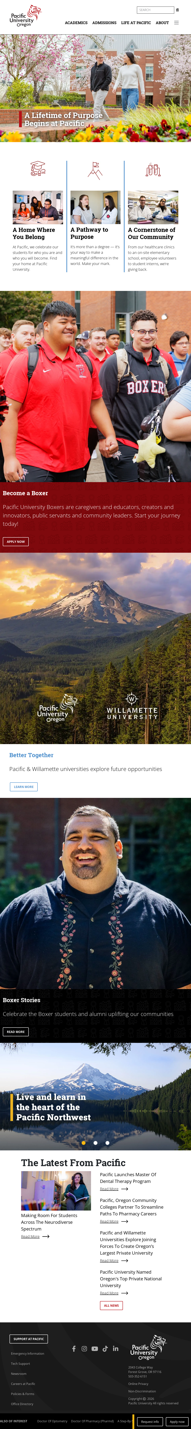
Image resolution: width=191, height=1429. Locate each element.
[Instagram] (85, 1349)
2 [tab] (95, 1143)
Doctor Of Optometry (52, 1421)
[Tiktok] (106, 1349)
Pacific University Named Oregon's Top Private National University (131, 1278)
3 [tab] (107, 1143)
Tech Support (20, 1364)
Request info (150, 1422)
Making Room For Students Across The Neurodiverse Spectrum (49, 1222)
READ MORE (16, 1032)
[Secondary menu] (176, 22)
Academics (76, 22)
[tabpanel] (95, 1096)
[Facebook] (74, 1349)
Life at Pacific (136, 22)
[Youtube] (95, 1349)
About (162, 22)
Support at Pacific (29, 1339)
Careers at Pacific (23, 1384)
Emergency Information (27, 1354)
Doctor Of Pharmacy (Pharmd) (92, 1421)
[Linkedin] (116, 1349)
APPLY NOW (16, 542)
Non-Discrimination (142, 1391)
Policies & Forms (22, 1394)
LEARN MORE (24, 787)
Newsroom (18, 1374)
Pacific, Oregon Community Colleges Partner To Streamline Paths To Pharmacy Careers (131, 1207)
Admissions (104, 22)
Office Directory (22, 1404)
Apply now (177, 1422)
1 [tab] (83, 1143)
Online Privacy (138, 1384)
